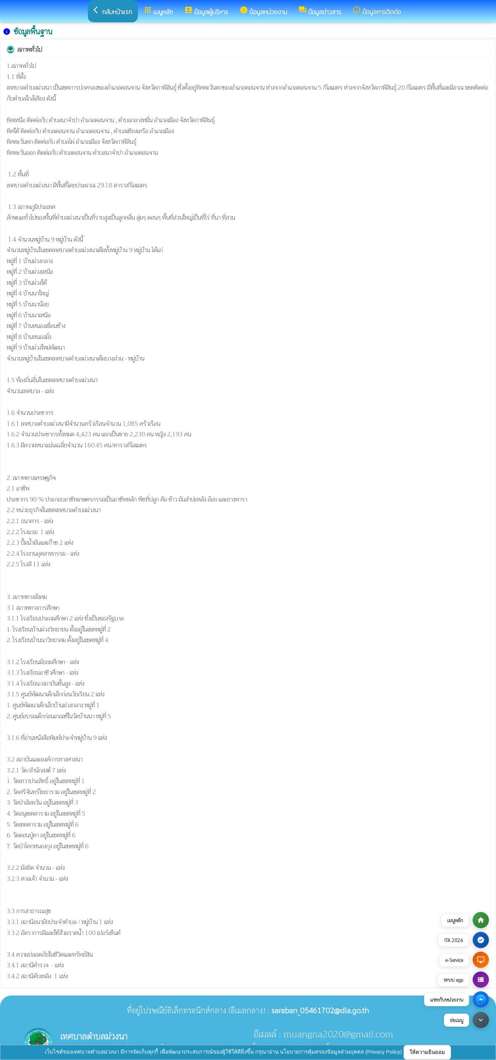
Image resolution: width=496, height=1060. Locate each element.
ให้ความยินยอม (427, 1052)
